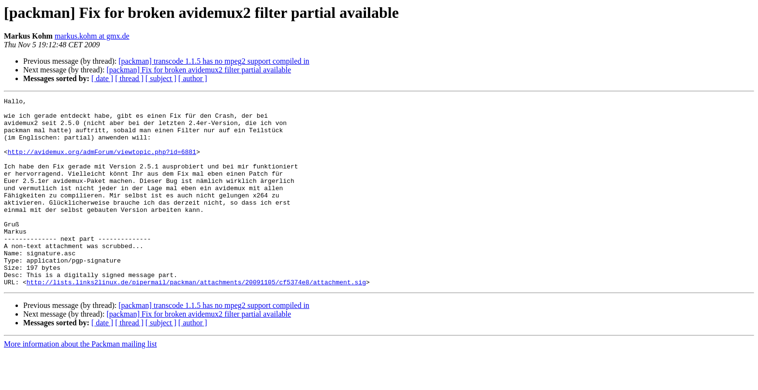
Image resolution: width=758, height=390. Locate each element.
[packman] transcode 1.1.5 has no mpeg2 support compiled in (213, 61)
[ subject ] (161, 78)
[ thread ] (129, 78)
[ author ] (192, 78)
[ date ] (102, 78)
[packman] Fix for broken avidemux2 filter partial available (198, 70)
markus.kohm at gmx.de (92, 36)
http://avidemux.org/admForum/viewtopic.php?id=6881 (102, 163)
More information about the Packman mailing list (80, 381)
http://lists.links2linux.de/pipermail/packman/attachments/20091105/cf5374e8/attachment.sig (196, 319)
